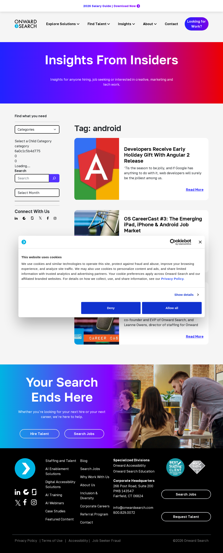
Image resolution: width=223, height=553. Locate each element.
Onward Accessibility (129, 465)
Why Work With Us (94, 477)
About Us (87, 485)
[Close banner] (200, 242)
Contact (171, 24)
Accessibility (78, 540)
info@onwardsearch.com (133, 507)
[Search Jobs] (84, 433)
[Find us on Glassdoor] (32, 218)
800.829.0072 (124, 512)
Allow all (172, 307)
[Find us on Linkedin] (16, 218)
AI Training (53, 495)
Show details (184, 294)
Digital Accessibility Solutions (60, 484)
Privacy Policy (26, 540)
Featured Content (59, 519)
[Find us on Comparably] (24, 218)
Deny (111, 307)
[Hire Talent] (39, 433)
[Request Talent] (186, 516)
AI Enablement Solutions (57, 471)
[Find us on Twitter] (40, 218)
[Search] (54, 178)
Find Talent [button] (97, 24)
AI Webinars (54, 503)
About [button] (148, 24)
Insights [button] (124, 24)
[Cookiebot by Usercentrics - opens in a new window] (173, 242)
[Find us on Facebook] (48, 218)
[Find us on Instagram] (55, 218)
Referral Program (94, 514)
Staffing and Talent (60, 461)
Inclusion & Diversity (89, 495)
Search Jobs (90, 469)
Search (20, 171)
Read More (195, 190)
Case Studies (55, 511)
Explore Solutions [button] (61, 24)
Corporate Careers (95, 506)
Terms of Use (52, 540)
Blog (83, 461)
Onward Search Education (133, 471)
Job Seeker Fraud (106, 540)
